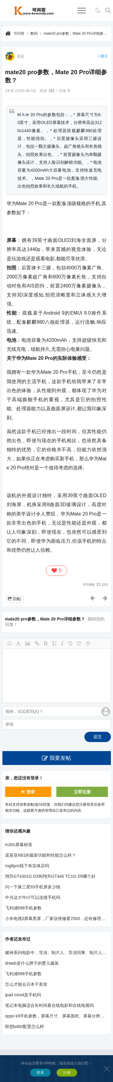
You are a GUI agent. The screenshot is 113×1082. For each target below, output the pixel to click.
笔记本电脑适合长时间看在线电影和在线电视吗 (49, 1005)
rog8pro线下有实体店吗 (27, 865)
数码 (34, 33)
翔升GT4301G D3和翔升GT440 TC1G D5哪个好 (50, 876)
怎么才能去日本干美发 (26, 984)
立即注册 (82, 791)
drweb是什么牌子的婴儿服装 (32, 963)
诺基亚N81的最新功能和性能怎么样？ (40, 855)
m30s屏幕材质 (18, 844)
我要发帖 (60, 758)
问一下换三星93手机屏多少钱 (33, 886)
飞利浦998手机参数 (23, 908)
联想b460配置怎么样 (24, 1026)
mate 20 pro (97, 584)
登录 (31, 791)
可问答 (19, 33)
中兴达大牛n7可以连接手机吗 (33, 897)
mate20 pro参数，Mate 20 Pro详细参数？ (77, 33)
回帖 (17, 598)
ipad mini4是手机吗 (23, 994)
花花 (20, 56)
